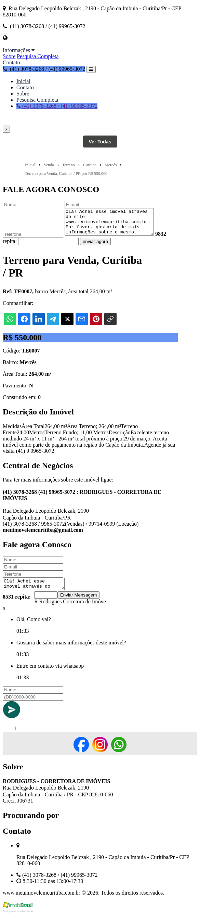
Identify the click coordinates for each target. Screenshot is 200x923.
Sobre (9, 56)
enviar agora (95, 246)
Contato (11, 62)
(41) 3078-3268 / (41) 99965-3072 (44, 69)
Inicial (23, 81)
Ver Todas (100, 141)
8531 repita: (17, 604)
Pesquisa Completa (37, 56)
